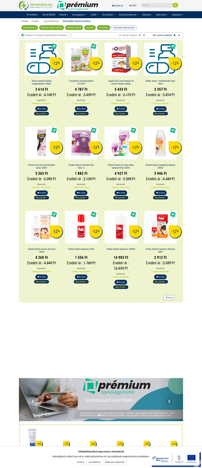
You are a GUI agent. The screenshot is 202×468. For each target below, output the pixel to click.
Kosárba (41, 109)
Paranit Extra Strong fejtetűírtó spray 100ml (41, 166)
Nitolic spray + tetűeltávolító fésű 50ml (160, 82)
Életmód (63, 15)
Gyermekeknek (51, 21)
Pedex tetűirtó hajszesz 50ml (81, 249)
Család (94, 15)
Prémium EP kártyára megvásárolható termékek (46, 35)
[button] (31, 399)
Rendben (80, 462)
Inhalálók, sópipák (74, 27)
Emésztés (90, 27)
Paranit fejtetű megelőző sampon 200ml (160, 166)
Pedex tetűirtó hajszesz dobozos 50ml (160, 250)
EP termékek (32, 15)
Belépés (132, 5)
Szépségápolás (79, 15)
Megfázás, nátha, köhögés (51, 27)
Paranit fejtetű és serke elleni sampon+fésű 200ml (121, 166)
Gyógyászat (177, 15)
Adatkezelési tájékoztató (115, 462)
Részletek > (41, 113)
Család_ (36, 21)
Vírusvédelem (108, 15)
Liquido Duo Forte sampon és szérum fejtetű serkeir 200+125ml (121, 84)
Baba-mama (162, 15)
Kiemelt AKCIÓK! (49, 15)
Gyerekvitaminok (29, 27)
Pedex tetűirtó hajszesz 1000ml (121, 249)
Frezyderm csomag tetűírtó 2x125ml (81, 82)
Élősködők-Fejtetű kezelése (124, 27)
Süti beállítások (95, 462)
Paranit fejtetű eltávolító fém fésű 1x (81, 166)
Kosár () (117, 5)
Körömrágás (104, 27)
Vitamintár (147, 15)
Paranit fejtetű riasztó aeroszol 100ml (41, 250)
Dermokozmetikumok (128, 15)
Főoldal (24, 21)
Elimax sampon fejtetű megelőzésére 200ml (41, 82)
